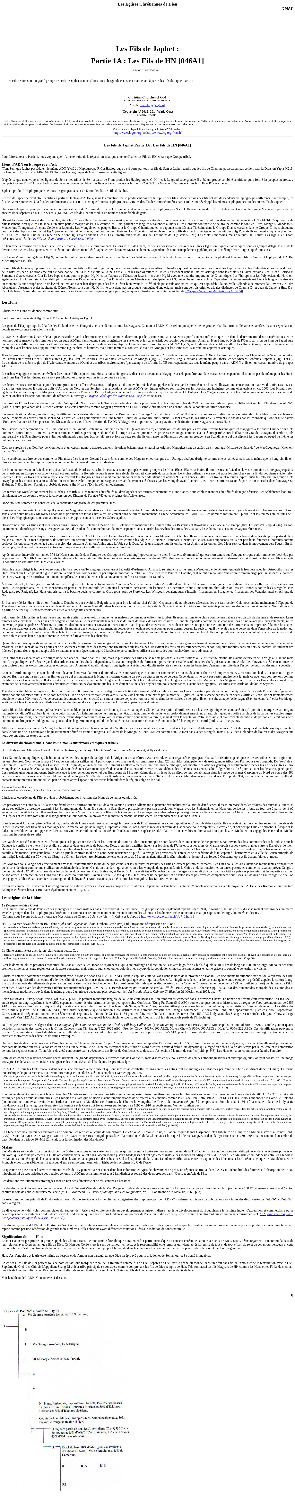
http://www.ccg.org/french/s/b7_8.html (166, 916)
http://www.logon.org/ (127, 132)
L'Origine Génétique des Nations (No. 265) (113, 396)
